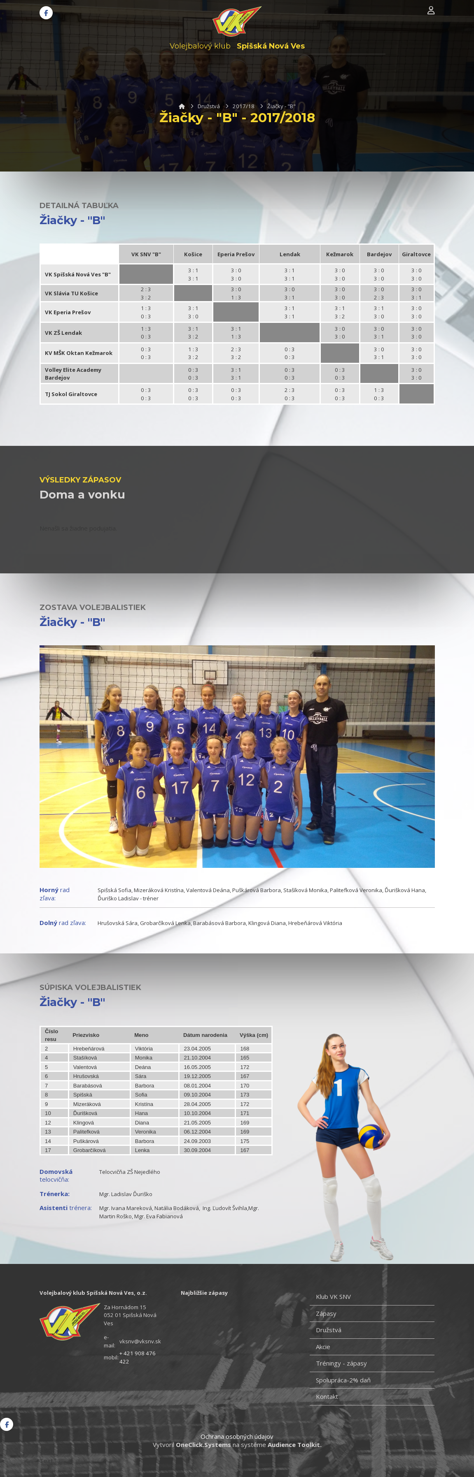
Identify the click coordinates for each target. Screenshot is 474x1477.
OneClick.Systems (203, 1444)
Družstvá (209, 106)
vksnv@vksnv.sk (140, 1341)
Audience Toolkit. (295, 1444)
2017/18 (244, 106)
